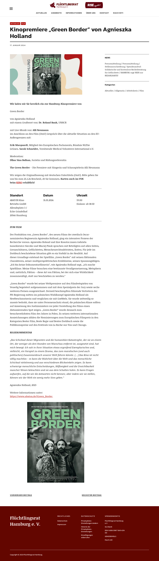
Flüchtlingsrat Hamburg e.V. (114, 522)
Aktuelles (41, 12)
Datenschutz (62, 521)
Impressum (61, 524)
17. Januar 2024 (17, 45)
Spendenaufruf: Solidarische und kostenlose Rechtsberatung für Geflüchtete (125, 69)
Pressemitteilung (113, 63)
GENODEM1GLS (110, 536)
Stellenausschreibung (115, 66)
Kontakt (104, 12)
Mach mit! (118, 12)
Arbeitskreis (132, 90)
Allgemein (120, 90)
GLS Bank (108, 527)
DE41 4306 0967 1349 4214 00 (115, 531)
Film (23, 23)
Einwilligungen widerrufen (87, 536)
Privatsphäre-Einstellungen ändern (89, 522)
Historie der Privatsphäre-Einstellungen (86, 529)
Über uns (91, 12)
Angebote (56, 12)
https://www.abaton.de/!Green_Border (31, 396)
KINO (19, 182)
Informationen (74, 12)
